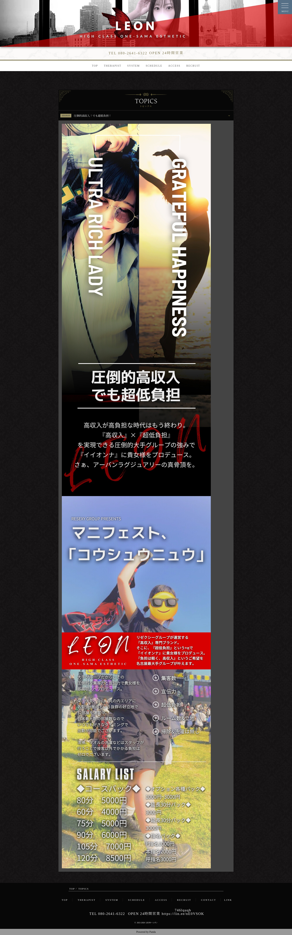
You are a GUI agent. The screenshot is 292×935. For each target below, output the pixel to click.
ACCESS (174, 65)
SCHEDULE (154, 65)
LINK (228, 900)
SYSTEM (133, 65)
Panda (152, 932)
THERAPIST (112, 65)
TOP (95, 65)
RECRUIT (193, 65)
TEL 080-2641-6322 (107, 914)
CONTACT (208, 900)
